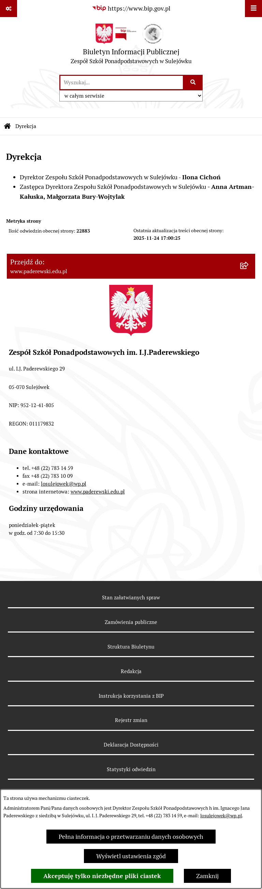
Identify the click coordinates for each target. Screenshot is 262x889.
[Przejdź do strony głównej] (131, 46)
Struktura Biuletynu (131, 646)
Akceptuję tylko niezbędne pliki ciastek (102, 876)
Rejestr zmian (131, 720)
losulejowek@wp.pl (221, 815)
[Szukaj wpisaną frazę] (193, 82)
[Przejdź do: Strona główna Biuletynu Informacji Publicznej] (7, 126)
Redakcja (131, 671)
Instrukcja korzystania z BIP (131, 696)
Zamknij (207, 876)
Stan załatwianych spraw (131, 597)
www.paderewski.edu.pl (98, 491)
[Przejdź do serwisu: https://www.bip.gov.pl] (131, 8)
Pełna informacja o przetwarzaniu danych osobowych (131, 837)
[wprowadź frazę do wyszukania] (121, 82)
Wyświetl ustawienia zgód (131, 856)
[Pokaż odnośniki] (8, 8)
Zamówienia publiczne (131, 622)
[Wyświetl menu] (253, 8)
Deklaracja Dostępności (131, 744)
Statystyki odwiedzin (131, 769)
